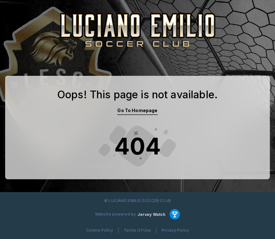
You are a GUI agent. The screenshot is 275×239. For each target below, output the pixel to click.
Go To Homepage (137, 110)
